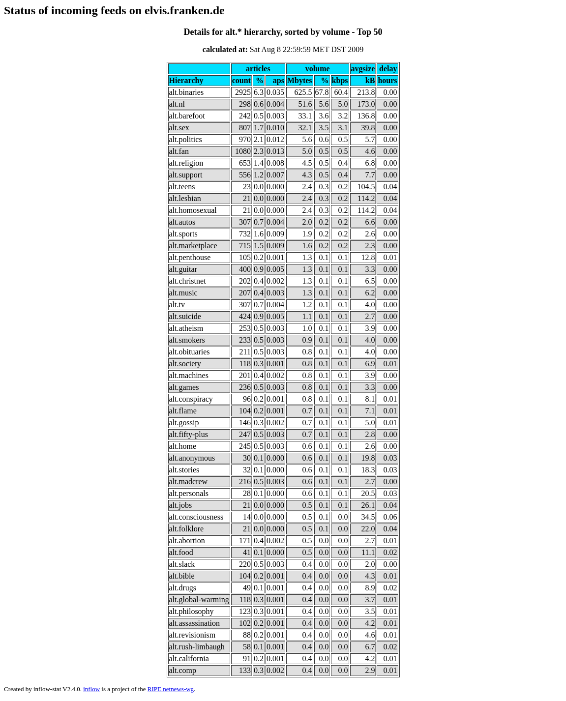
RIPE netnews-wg (171, 689)
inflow (91, 689)
